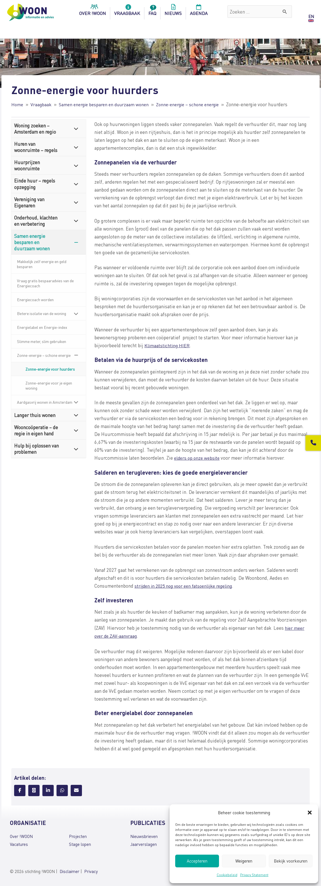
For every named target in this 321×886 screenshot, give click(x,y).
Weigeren (243, 861)
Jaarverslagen (143, 843)
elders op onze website (198, 457)
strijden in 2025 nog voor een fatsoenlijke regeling (187, 585)
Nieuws (173, 11)
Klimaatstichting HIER (167, 345)
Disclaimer (69, 870)
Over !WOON (21, 835)
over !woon (92, 11)
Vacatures (19, 843)
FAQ (152, 11)
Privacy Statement (254, 875)
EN (311, 16)
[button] (310, 812)
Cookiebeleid (227, 875)
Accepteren (197, 861)
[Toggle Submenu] (76, 128)
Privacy (91, 870)
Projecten (78, 835)
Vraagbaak (127, 11)
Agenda (199, 11)
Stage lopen (80, 843)
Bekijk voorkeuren (290, 861)
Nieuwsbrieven (144, 835)
